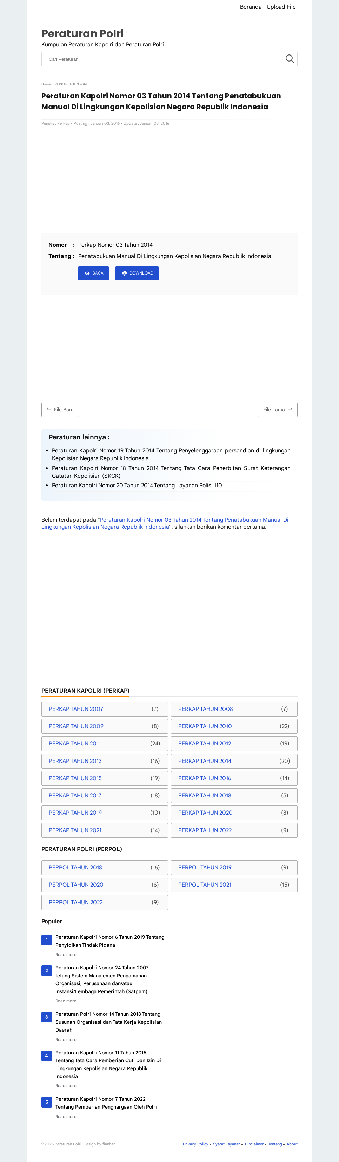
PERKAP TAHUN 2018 (204, 795)
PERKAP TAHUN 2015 (75, 778)
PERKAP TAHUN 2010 (205, 726)
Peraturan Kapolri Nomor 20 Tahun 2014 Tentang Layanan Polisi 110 (137, 485)
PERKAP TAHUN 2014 (204, 761)
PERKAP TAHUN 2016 (204, 778)
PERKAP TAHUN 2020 (205, 812)
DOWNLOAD (141, 273)
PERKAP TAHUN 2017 (75, 795)
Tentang (275, 1144)
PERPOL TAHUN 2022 (75, 902)
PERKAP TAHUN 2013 (75, 761)
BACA (98, 273)
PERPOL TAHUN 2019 (205, 867)
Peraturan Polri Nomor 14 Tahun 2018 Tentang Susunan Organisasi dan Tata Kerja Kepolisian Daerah (108, 1022)
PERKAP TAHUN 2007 (76, 709)
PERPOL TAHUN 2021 (204, 884)
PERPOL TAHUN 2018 (75, 867)
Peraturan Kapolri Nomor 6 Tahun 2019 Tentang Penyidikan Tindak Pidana (109, 941)
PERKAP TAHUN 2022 (205, 830)
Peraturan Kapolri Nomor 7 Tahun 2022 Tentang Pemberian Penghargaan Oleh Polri (106, 1103)
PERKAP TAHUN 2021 (75, 830)
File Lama (278, 409)
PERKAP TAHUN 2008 (205, 709)
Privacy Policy (195, 1144)
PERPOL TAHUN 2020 (76, 884)
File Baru (59, 409)
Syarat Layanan (226, 1144)
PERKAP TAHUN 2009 (76, 726)
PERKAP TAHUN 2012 (204, 743)
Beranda (251, 7)
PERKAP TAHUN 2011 (75, 743)
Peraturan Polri (82, 33)
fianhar (108, 1144)
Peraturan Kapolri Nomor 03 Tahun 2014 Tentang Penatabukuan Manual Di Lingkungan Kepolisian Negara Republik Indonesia (164, 523)
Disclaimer (254, 1144)
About (292, 1144)
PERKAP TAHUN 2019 (75, 812)
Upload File (281, 7)
